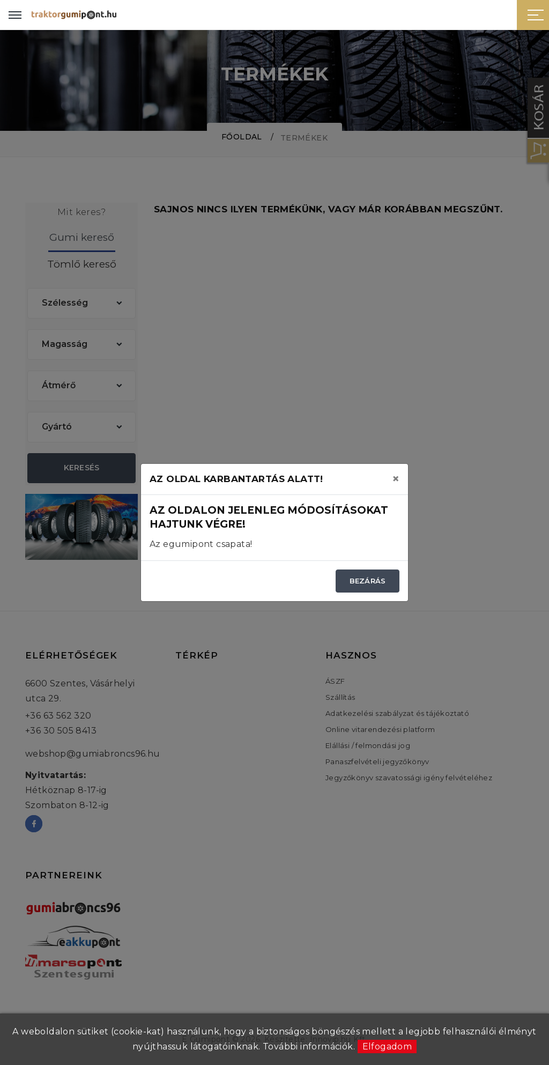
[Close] (395, 479)
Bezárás (367, 580)
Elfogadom (387, 1046)
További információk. (309, 1046)
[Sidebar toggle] (536, 15)
